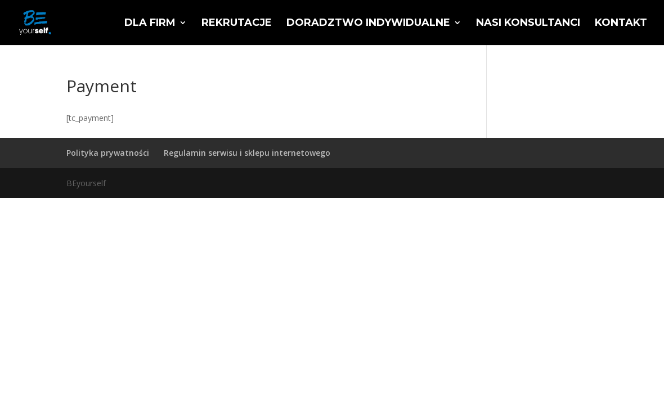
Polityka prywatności (107, 152)
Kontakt (621, 24)
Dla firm (150, 24)
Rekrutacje (236, 24)
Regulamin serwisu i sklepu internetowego (247, 152)
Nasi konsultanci (528, 24)
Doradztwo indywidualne (368, 24)
